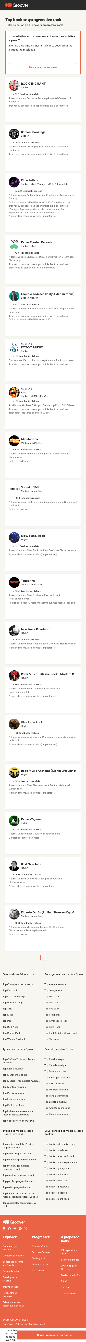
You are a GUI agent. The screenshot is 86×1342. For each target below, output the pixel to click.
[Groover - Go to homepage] (43, 1222)
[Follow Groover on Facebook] (9, 1229)
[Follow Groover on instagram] (4, 1229)
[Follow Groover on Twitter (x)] (25, 1229)
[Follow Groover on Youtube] (15, 1229)
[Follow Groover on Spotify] (20, 1229)
